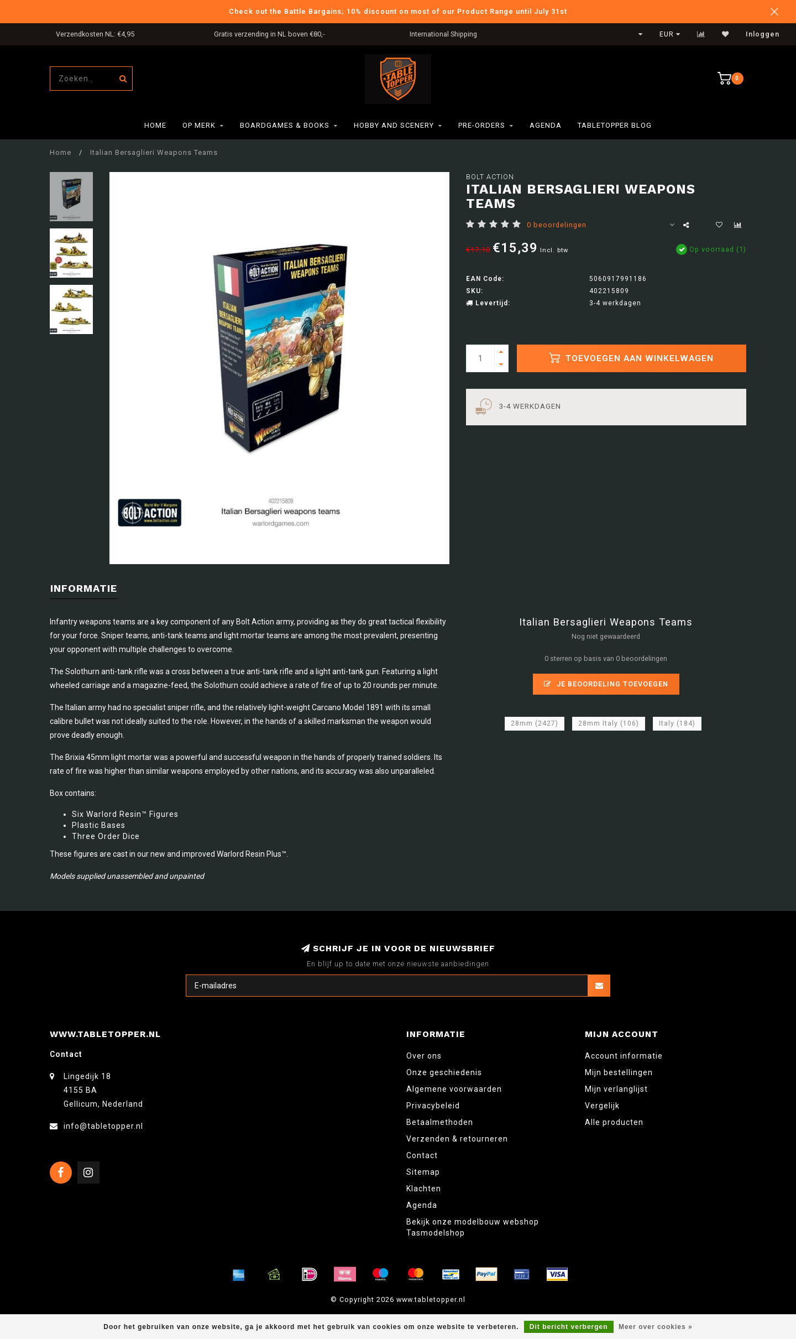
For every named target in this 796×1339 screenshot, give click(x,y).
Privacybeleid (433, 1105)
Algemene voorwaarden (454, 1089)
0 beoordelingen (556, 225)
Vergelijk (602, 1105)
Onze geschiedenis (444, 1072)
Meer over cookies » (656, 1327)
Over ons (424, 1055)
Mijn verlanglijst (616, 1089)
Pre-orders (481, 125)
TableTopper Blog (615, 125)
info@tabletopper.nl (103, 1126)
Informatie (83, 588)
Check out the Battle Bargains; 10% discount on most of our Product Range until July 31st (398, 11)
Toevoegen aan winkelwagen (631, 357)
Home (155, 125)
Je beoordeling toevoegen (606, 684)
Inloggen (762, 34)
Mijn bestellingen (619, 1072)
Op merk (199, 125)
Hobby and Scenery (394, 125)
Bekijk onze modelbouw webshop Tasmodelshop (472, 1227)
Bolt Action (490, 177)
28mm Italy (608, 723)
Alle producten (614, 1122)
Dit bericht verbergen (569, 1327)
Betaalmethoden (439, 1122)
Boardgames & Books (284, 125)
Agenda (546, 125)
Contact (422, 1155)
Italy (677, 723)
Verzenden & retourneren (457, 1138)
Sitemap (423, 1172)
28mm (534, 723)
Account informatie (624, 1055)
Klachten (423, 1188)
